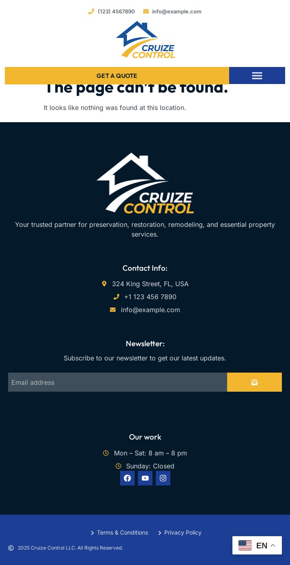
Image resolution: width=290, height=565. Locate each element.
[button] (257, 75)
